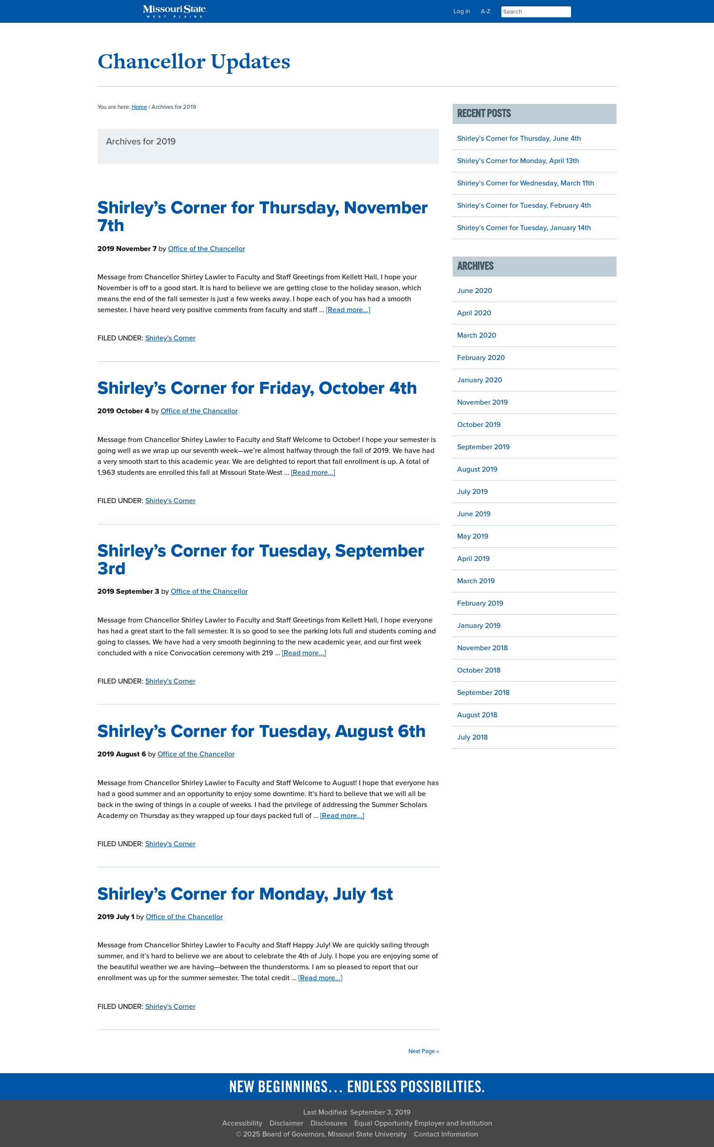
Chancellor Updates (194, 61)
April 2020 (474, 313)
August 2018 (477, 715)
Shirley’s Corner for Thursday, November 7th (262, 216)
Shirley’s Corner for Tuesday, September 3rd (260, 559)
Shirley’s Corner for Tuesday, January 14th (524, 227)
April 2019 (473, 558)
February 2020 (481, 357)
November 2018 (482, 648)
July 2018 (472, 737)
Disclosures (329, 1123)
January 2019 (479, 625)
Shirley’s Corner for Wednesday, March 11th (525, 183)
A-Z (485, 11)
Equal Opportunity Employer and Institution (423, 1123)
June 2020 (474, 290)
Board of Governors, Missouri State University (334, 1134)
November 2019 (482, 402)
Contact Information (446, 1134)
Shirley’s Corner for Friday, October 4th (257, 388)
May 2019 (473, 536)
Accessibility (242, 1123)
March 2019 (476, 581)
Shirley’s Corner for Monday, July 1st (245, 894)
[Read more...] (348, 309)
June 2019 (474, 514)
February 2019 (480, 603)
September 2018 (483, 692)
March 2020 (476, 335)
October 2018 (478, 670)
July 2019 (472, 491)
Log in (462, 11)
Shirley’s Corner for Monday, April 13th (518, 160)
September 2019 (483, 447)
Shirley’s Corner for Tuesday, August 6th (261, 731)
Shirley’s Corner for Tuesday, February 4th (524, 205)
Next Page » (423, 1051)
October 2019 (479, 424)
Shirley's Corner (170, 338)
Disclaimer (286, 1123)
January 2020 (479, 380)
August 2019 (477, 469)
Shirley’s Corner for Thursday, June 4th (519, 138)
